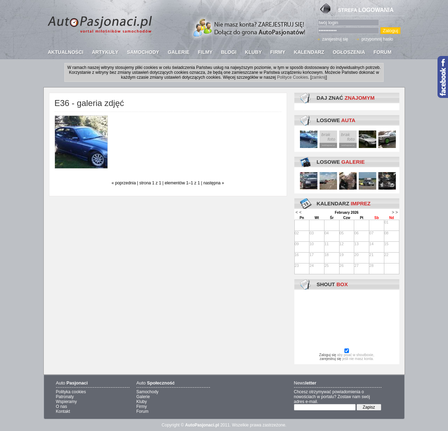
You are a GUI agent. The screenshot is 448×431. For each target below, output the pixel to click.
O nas (61, 406)
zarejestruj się (335, 39)
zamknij (319, 77)
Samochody (147, 391)
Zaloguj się (327, 355)
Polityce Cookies (292, 77)
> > (395, 212)
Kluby (141, 401)
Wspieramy (66, 401)
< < (298, 212)
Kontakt (63, 411)
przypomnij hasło (377, 39)
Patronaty (65, 396)
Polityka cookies (71, 391)
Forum (142, 411)
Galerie (143, 396)
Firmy (141, 406)
